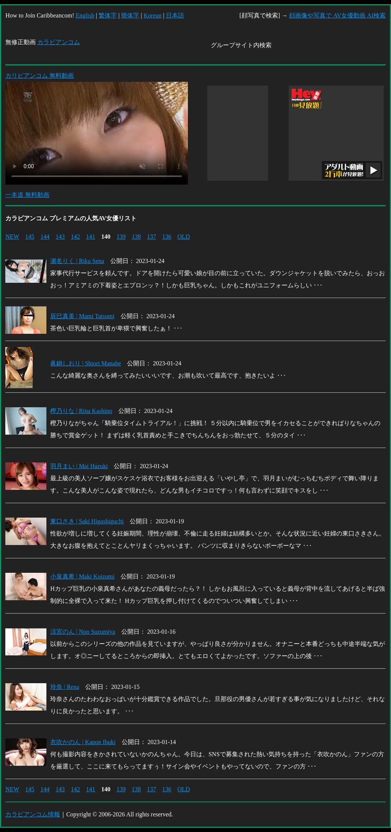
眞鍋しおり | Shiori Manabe (85, 363)
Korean (153, 15)
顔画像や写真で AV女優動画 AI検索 (337, 15)
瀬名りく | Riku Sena (77, 261)
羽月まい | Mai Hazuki (79, 466)
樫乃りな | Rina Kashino (81, 411)
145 (29, 236)
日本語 (175, 15)
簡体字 (130, 15)
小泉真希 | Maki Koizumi (82, 576)
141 (90, 236)
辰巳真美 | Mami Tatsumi (82, 316)
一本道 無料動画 (27, 194)
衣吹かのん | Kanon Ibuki (83, 742)
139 (121, 236)
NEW (12, 236)
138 (136, 236)
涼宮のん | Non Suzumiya (82, 631)
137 (151, 236)
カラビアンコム (58, 42)
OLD (183, 236)
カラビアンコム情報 (32, 814)
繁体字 (108, 15)
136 (166, 236)
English (85, 15)
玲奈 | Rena (64, 687)
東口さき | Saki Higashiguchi (87, 521)
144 (44, 236)
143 (60, 236)
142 (75, 236)
